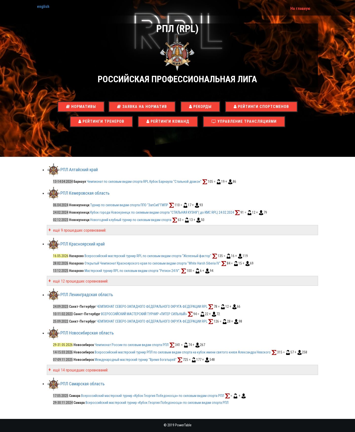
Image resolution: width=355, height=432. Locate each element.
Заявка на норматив (142, 106)
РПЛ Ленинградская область (86, 294)
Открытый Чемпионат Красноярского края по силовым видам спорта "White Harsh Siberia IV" (152, 263)
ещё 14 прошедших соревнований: (80, 370)
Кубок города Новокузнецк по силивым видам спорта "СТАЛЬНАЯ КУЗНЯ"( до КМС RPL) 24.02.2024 (162, 212)
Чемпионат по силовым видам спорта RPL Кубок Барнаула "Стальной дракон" (144, 182)
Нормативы (81, 106)
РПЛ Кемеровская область (84, 193)
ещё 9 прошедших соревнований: (79, 230)
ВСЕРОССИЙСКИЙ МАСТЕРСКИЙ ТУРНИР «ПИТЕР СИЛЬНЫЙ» (144, 314)
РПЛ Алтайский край (79, 169)
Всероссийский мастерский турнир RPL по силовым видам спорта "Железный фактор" (148, 256)
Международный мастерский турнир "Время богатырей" (136, 360)
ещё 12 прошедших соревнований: (80, 281)
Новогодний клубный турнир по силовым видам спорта (130, 220)
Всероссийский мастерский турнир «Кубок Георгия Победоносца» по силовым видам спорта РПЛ (153, 396)
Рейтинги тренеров (101, 121)
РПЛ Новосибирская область (87, 333)
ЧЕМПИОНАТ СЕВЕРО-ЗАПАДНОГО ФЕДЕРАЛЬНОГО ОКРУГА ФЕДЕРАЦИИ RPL (152, 307)
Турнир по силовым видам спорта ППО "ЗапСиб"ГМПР (129, 205)
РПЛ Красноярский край (82, 244)
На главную (300, 8)
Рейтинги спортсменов (261, 106)
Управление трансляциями (244, 121)
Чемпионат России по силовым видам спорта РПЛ (132, 345)
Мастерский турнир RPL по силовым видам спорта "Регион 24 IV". (132, 271)
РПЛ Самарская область (82, 383)
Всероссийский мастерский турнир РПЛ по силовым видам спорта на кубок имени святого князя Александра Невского (183, 352)
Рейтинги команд (167, 121)
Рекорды (200, 106)
